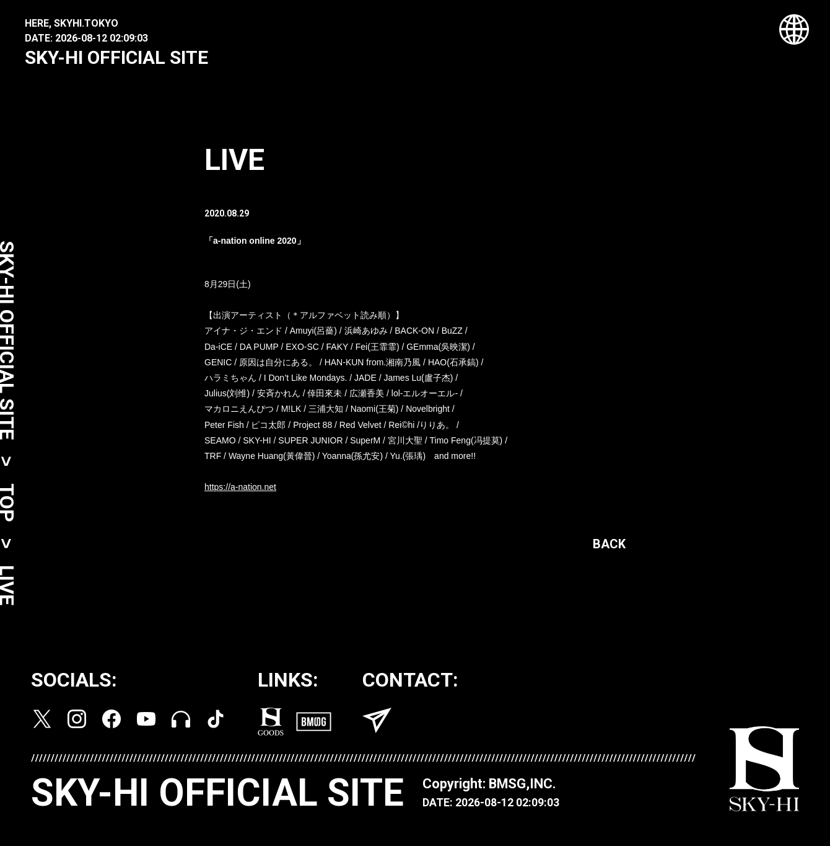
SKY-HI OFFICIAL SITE (116, 57)
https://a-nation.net (240, 489)
